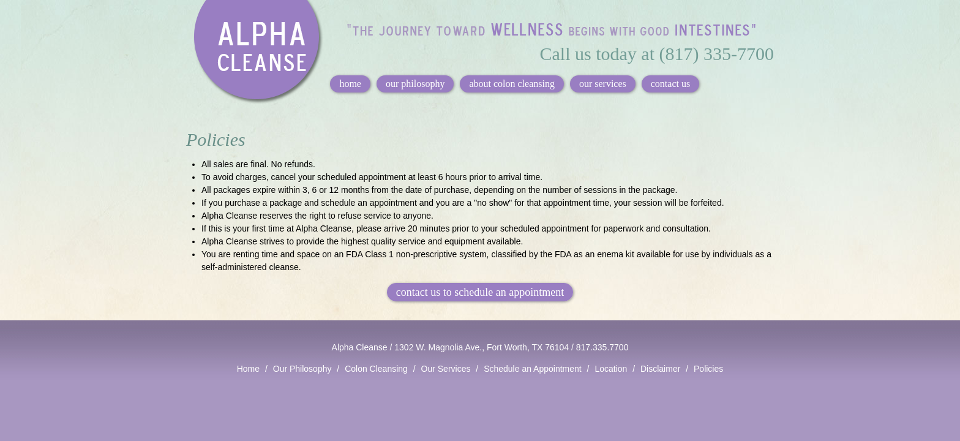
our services (602, 83)
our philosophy (415, 83)
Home (248, 369)
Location (610, 369)
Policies (708, 369)
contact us (670, 83)
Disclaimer (660, 369)
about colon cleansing (512, 83)
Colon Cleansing (376, 369)
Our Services (446, 369)
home (350, 83)
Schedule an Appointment (533, 369)
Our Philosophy (302, 369)
